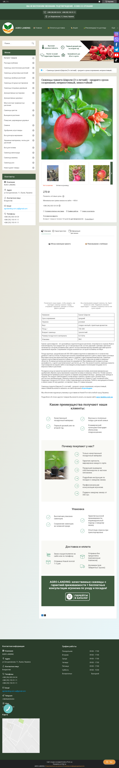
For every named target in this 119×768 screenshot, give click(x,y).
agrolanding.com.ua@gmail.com (15, 209)
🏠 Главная (37, 28)
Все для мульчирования (13, 135)
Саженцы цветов (10, 110)
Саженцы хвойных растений (14, 78)
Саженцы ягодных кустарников (16, 83)
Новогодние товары (11, 168)
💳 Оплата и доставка (56, 28)
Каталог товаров (10, 58)
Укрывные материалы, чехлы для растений (16, 141)
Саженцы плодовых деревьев (15, 88)
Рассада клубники (11, 63)
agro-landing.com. (103, 397)
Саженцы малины (11, 158)
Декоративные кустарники (14, 93)
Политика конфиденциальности (73, 766)
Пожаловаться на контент (53, 766)
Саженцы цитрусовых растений (16, 73)
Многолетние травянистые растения (14, 104)
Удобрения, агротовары (13, 130)
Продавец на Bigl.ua (59, 764)
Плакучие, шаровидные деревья (16, 120)
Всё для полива (10, 148)
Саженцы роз (9, 163)
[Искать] (33, 43)
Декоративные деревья (13, 98)
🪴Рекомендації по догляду (94, 28)
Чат (109, 762)
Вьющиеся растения (12, 115)
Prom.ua (69, 762)
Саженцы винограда (12, 153)
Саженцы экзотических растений (16, 68)
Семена (7, 125)
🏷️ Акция (74, 28)
